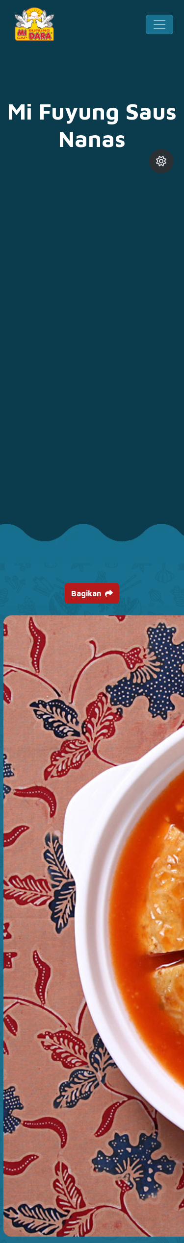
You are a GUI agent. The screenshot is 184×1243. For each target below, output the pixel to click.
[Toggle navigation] (159, 24)
